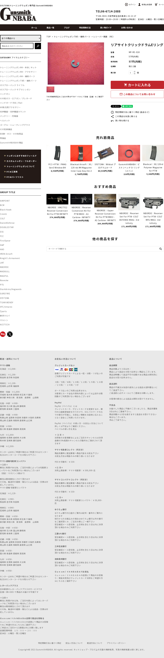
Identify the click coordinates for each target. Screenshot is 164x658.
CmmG (3, 214)
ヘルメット (5, 120)
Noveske (4, 280)
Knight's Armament (10, 258)
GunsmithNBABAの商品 (11, 142)
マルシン (4, 320)
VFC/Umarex (6, 306)
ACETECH (5, 324)
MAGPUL (4, 276)
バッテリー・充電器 (9, 116)
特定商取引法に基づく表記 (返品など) (130, 112)
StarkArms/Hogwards (11, 289)
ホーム (34, 27)
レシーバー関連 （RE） (104, 36)
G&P (2, 245)
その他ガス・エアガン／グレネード (16, 98)
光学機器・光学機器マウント (13, 111)
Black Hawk (5, 209)
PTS (2, 284)
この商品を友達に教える (124, 116)
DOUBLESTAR (7, 227)
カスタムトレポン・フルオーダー (22, 161)
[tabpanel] (75, 63)
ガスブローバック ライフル (12, 85)
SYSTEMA (4, 298)
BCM (2, 205)
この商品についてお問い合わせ (137, 94)
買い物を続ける (120, 120)
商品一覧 (50, 27)
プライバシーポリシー (116, 643)
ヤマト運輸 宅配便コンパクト (13, 487)
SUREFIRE (5, 293)
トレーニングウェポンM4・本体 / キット (18, 67)
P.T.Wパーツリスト (15, 177)
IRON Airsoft (6, 253)
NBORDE (4, 267)
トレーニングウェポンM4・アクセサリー (18, 71)
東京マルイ (5, 315)
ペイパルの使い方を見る (66, 429)
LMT (2, 262)
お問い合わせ (127, 27)
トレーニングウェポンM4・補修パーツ (17, 76)
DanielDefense (7, 222)
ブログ (67, 27)
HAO (2, 249)
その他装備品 (6, 129)
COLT (2, 218)
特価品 (3, 138)
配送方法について (94, 643)
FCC (2, 236)
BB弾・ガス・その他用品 (11, 133)
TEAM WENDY (6, 302)
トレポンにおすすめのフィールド (22, 155)
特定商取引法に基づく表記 (49, 643)
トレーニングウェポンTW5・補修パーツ (72, 36)
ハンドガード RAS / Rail (11, 102)
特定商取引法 (85, 27)
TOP (48, 36)
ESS (2, 231)
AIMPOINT (5, 200)
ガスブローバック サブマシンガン (15, 89)
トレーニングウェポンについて (21, 166)
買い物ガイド (106, 27)
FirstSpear (5, 240)
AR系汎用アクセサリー (10, 107)
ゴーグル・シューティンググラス (15, 124)
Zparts (3, 311)
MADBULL (5, 271)
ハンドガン (5, 94)
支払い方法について (74, 643)
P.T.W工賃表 (12, 171)
